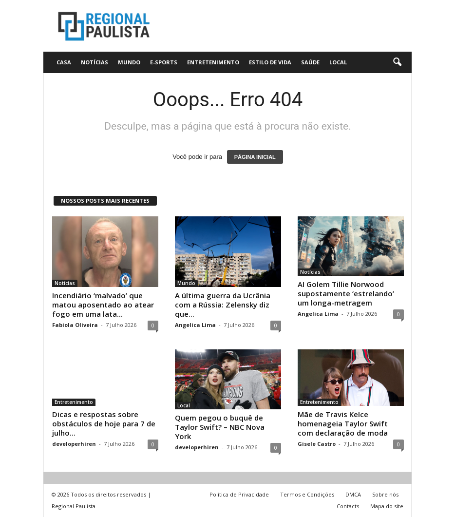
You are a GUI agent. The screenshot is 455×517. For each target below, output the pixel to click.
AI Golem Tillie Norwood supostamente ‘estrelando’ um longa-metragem (346, 293)
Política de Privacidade (239, 494)
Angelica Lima (195, 324)
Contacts (348, 506)
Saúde (310, 62)
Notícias (94, 62)
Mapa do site (386, 506)
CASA (64, 62)
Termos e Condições (307, 494)
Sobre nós (385, 494)
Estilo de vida (270, 62)
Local (338, 62)
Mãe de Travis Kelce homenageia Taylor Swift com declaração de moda (343, 423)
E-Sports (163, 62)
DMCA (353, 494)
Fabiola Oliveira (75, 324)
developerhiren (74, 443)
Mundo (129, 62)
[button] (397, 62)
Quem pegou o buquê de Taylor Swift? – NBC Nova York (220, 427)
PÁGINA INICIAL (255, 157)
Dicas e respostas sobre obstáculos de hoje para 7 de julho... (103, 423)
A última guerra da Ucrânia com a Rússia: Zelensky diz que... (222, 304)
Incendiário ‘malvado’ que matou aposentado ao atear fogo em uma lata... (103, 304)
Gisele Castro (317, 443)
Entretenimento (213, 62)
